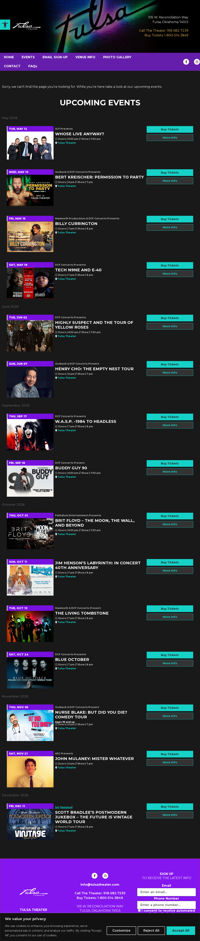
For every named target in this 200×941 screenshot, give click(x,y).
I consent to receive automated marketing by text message (166, 912)
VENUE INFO (85, 57)
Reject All (151, 930)
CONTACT (12, 66)
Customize (121, 930)
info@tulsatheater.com (99, 884)
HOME (9, 57)
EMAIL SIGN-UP (55, 57)
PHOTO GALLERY (117, 57)
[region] (100, 927)
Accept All (180, 930)
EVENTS (28, 57)
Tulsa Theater (66, 143)
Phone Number (166, 898)
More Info (170, 137)
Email (166, 885)
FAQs (32, 66)
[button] (5, 25)
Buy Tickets (170, 129)
